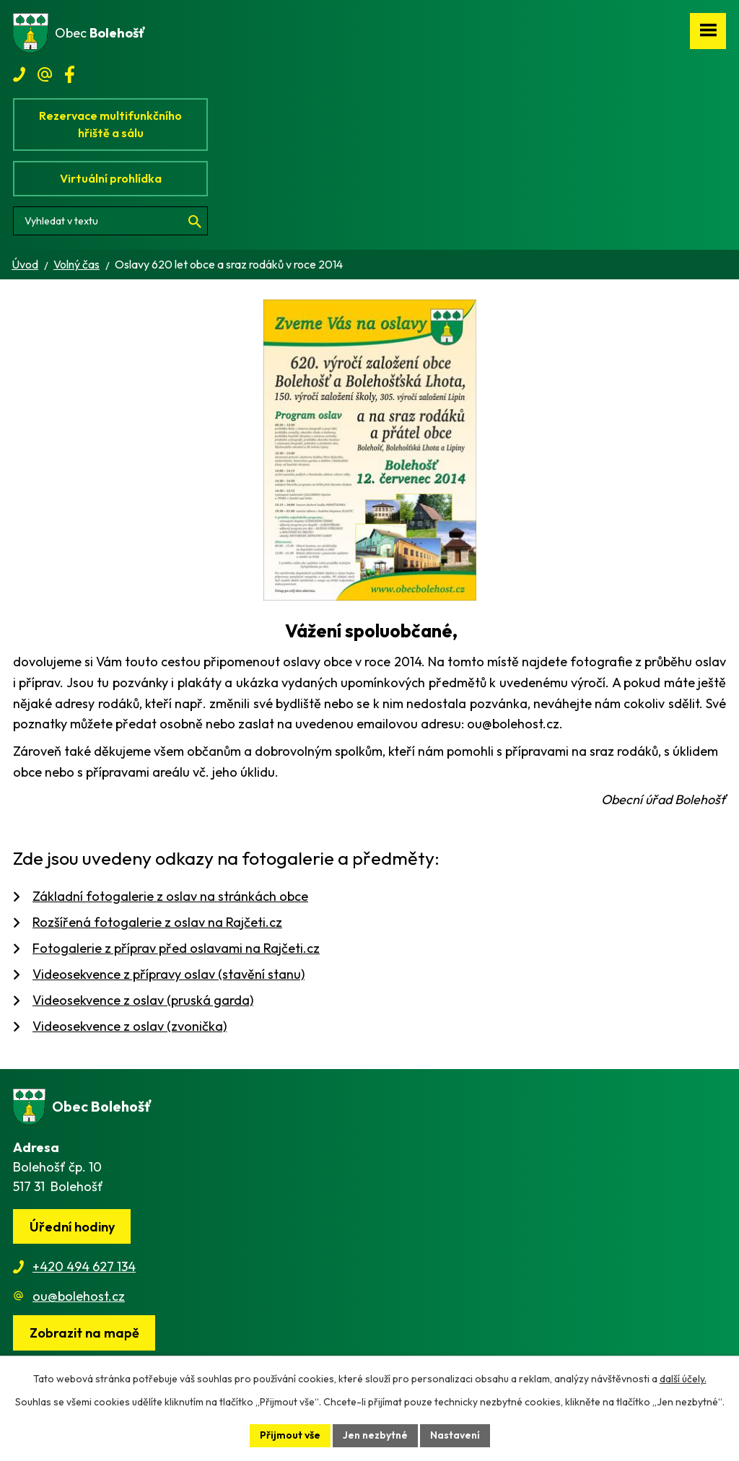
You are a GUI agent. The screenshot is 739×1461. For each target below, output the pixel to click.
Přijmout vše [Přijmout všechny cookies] (290, 1435)
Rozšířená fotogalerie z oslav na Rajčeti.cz (157, 922)
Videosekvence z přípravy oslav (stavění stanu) (168, 974)
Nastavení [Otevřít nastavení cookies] (455, 1435)
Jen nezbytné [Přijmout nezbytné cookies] (375, 1435)
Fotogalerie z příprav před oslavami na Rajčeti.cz (176, 948)
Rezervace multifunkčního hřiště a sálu (110, 124)
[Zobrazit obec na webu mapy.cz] (84, 1333)
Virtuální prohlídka (111, 178)
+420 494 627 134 (84, 1266)
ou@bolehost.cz (78, 1296)
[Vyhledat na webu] (110, 220)
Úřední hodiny (72, 1226)
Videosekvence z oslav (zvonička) (129, 1026)
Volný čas (76, 264)
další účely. (683, 1378)
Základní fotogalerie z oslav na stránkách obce (170, 896)
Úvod (25, 264)
